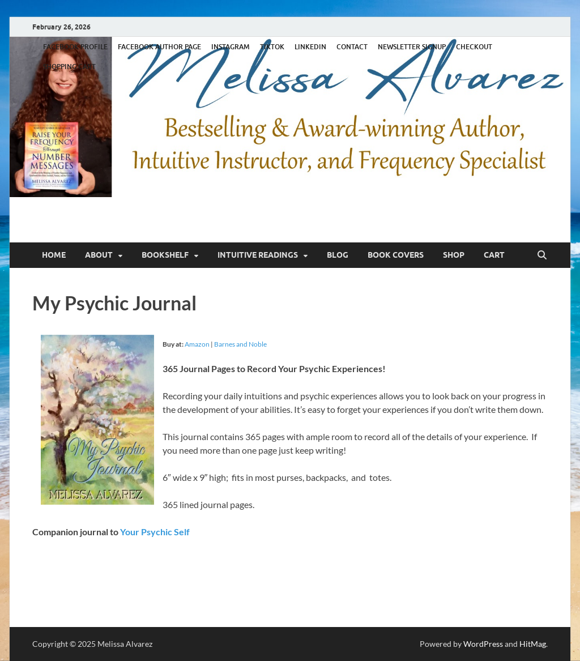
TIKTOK (272, 46)
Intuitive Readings (258, 254)
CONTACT (352, 46)
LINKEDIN (310, 46)
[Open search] (542, 255)
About (99, 254)
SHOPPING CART (69, 66)
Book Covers (396, 254)
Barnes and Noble (240, 344)
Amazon (197, 344)
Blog (337, 254)
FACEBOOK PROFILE (75, 46)
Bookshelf (165, 254)
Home (54, 254)
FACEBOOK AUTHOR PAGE (159, 46)
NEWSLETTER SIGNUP (412, 46)
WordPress (483, 644)
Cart (494, 254)
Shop (453, 254)
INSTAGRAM (230, 46)
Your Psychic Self (155, 531)
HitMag (532, 644)
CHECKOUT (474, 46)
